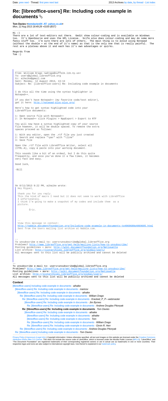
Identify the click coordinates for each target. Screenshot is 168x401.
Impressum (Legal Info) (36, 392)
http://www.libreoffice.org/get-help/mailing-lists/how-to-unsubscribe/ (78, 292)
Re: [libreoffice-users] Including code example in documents (46, 387)
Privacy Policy (19, 392)
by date (128, 2)
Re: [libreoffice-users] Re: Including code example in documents (53, 350)
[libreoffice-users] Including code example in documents (42, 340)
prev (21, 2)
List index (150, 2)
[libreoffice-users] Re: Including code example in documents (46, 344)
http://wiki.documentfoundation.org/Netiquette (86, 295)
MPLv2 (136, 394)
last (56, 2)
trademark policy (109, 399)
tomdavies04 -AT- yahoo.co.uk (45, 24)
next (26, 2)
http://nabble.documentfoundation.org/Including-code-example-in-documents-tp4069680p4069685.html (85, 269)
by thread (138, 2)
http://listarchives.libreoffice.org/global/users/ (70, 298)
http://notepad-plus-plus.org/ (54, 118)
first (42, 2)
